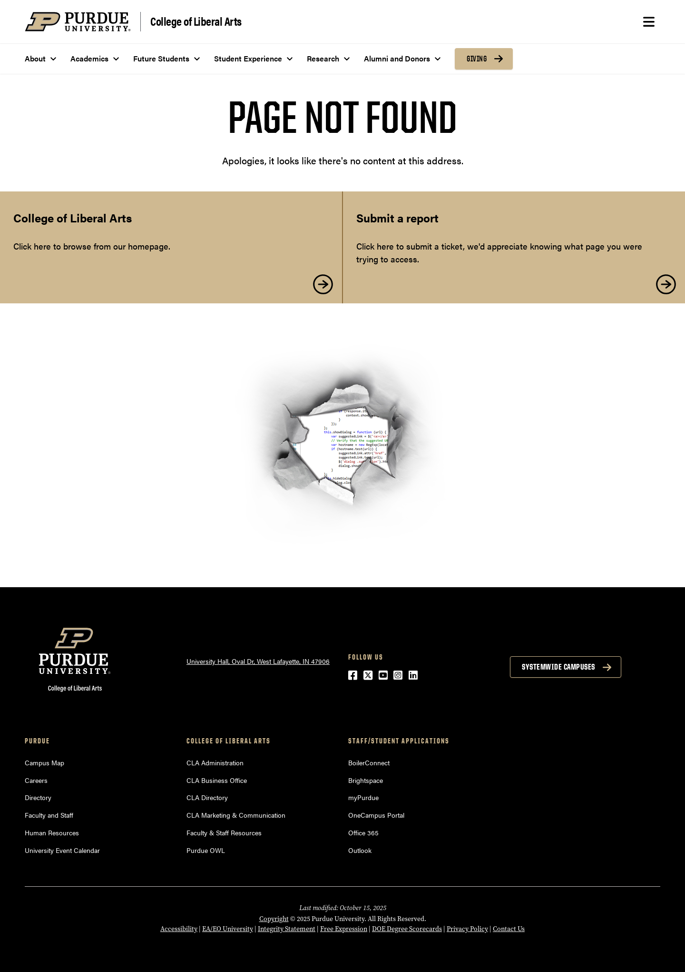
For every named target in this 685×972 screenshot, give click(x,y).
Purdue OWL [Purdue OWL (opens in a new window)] (205, 850)
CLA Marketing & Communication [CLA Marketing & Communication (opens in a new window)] (235, 815)
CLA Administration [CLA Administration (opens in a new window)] (215, 762)
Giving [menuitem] (477, 58)
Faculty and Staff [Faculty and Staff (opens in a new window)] (49, 815)
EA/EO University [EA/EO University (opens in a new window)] (227, 928)
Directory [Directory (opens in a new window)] (38, 797)
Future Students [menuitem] (161, 58)
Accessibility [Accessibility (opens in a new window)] (178, 928)
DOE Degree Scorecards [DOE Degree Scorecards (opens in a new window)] (407, 928)
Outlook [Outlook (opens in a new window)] (360, 850)
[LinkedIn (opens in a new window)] (413, 674)
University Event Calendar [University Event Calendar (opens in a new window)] (62, 850)
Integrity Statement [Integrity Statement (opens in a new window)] (286, 928)
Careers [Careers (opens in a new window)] (36, 780)
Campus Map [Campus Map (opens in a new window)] (44, 762)
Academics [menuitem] (89, 58)
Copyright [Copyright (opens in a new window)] (274, 918)
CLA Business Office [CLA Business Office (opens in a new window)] (216, 780)
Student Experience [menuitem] (248, 58)
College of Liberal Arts (196, 20)
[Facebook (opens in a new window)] (352, 674)
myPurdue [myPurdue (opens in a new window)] (363, 797)
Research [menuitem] (323, 58)
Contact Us (509, 928)
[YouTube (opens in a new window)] (383, 674)
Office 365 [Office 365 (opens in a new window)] (363, 832)
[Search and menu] (648, 21)
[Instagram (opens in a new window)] (397, 674)
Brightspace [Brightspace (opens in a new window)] (365, 780)
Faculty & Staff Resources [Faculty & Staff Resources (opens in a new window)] (224, 832)
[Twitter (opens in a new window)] (367, 674)
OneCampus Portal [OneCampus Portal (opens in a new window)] (376, 815)
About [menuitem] (35, 58)
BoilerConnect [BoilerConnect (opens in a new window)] (369, 762)
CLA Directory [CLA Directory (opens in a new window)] (207, 797)
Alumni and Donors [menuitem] (397, 58)
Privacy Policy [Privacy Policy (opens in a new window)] (467, 928)
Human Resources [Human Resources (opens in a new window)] (52, 832)
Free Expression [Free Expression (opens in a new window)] (343, 928)
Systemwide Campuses (558, 666)
